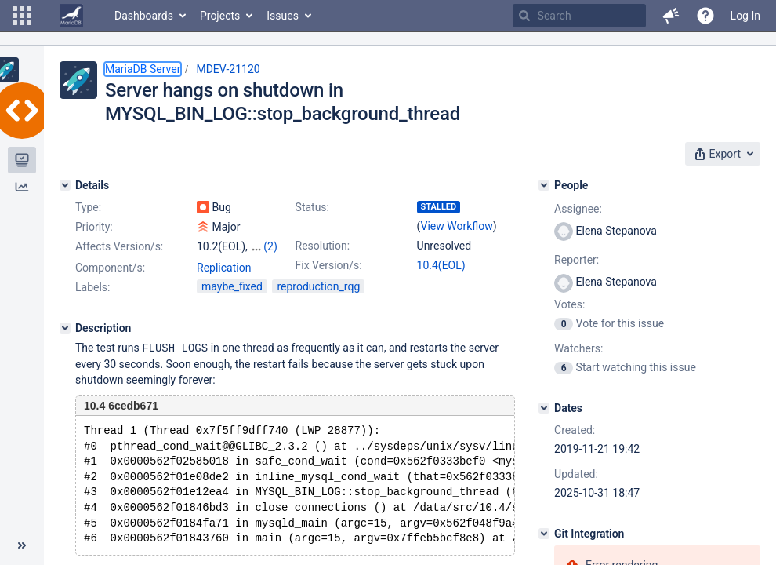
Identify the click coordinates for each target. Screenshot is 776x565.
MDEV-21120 (227, 69)
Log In (745, 15)
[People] (543, 185)
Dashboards (143, 15)
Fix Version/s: (329, 265)
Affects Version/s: (119, 246)
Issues (283, 15)
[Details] (65, 185)
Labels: (92, 287)
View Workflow (457, 226)
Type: (88, 207)
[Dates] (543, 408)
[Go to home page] (71, 15)
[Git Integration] (543, 533)
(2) (270, 246)
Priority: (94, 227)
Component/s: (110, 267)
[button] (22, 15)
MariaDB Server (142, 69)
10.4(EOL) (441, 265)
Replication (224, 267)
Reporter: (576, 259)
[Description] (65, 328)
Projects (220, 15)
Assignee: (578, 208)
